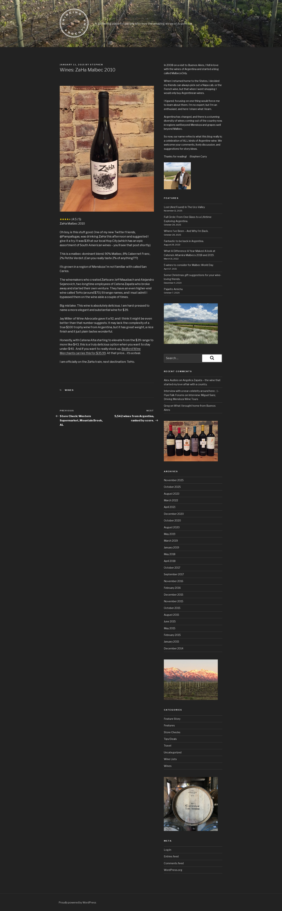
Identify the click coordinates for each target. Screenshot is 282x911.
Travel (167, 745)
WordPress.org (173, 869)
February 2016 (172, 587)
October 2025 (172, 486)
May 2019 (169, 533)
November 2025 (174, 480)
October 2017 (172, 567)
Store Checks (172, 732)
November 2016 (173, 581)
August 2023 (171, 493)
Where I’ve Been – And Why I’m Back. (186, 230)
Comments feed (174, 863)
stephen (96, 64)
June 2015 (170, 621)
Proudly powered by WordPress (77, 902)
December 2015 (173, 594)
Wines (69, 390)
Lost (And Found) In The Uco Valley (184, 207)
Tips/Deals (170, 738)
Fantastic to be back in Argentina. (184, 241)
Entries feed (171, 856)
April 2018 (170, 560)
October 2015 (172, 607)
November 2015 (173, 601)
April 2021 (169, 506)
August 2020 (172, 527)
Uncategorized (172, 752)
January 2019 (171, 547)
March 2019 (171, 540)
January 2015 (171, 641)
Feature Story (172, 718)
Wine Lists (170, 759)
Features (169, 725)
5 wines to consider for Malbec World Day (188, 264)
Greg (167, 405)
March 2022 (171, 500)
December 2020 (174, 513)
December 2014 (173, 648)
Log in (167, 849)
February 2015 (172, 634)
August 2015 (171, 614)
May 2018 (169, 554)
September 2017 (174, 574)
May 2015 (169, 628)
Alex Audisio (171, 380)
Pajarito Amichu (173, 289)
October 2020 (172, 520)
